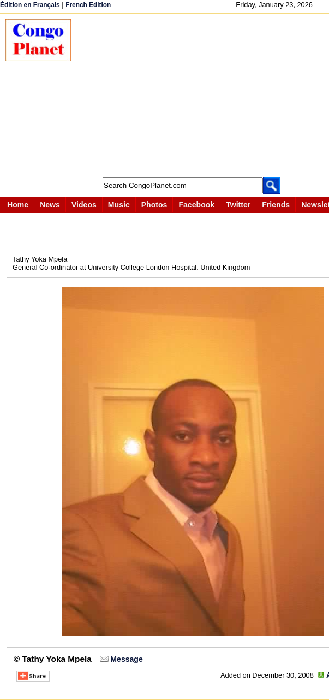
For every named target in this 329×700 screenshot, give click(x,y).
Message (126, 659)
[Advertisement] (205, 95)
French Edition (88, 5)
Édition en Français (30, 5)
